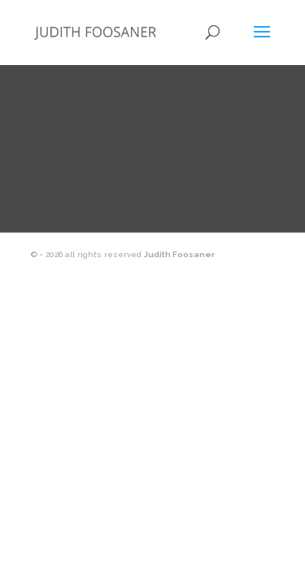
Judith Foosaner (179, 254)
